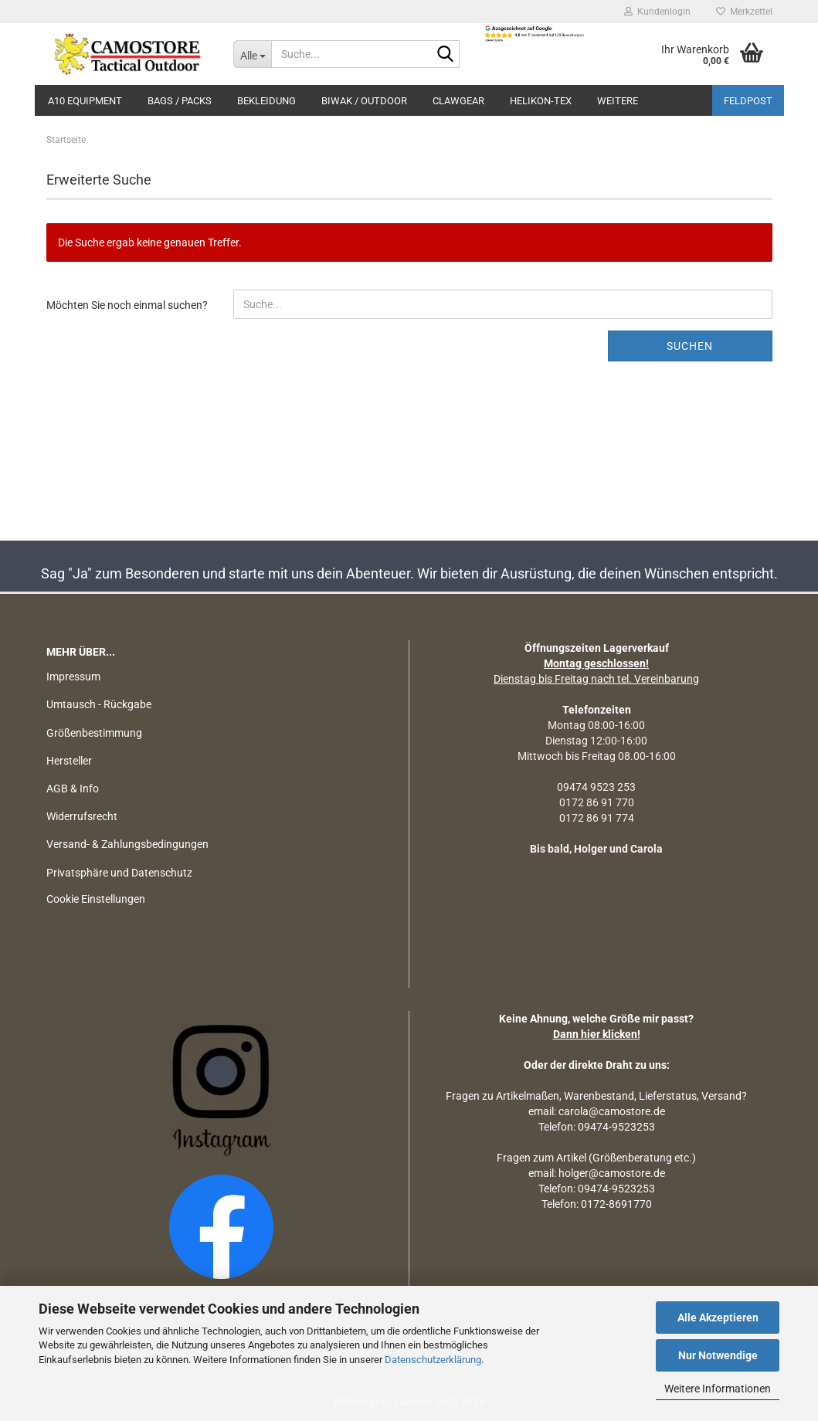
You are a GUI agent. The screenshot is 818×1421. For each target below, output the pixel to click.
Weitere (617, 101)
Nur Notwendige (718, 1355)
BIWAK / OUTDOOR (364, 101)
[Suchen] (445, 55)
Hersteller (69, 761)
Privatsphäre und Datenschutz (119, 873)
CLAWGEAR (458, 101)
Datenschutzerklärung (433, 1359)
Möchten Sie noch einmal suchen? (127, 305)
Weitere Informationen (717, 1388)
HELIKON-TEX (541, 101)
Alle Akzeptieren (718, 1317)
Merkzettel (744, 11)
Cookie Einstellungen (95, 899)
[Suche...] (252, 54)
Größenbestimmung (94, 733)
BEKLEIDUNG (266, 101)
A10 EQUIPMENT (85, 101)
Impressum (73, 676)
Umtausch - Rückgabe (98, 704)
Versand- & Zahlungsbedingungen (127, 844)
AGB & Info (72, 788)
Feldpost (748, 101)
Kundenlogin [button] (657, 11)
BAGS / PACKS (180, 101)
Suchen (690, 346)
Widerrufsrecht (81, 816)
